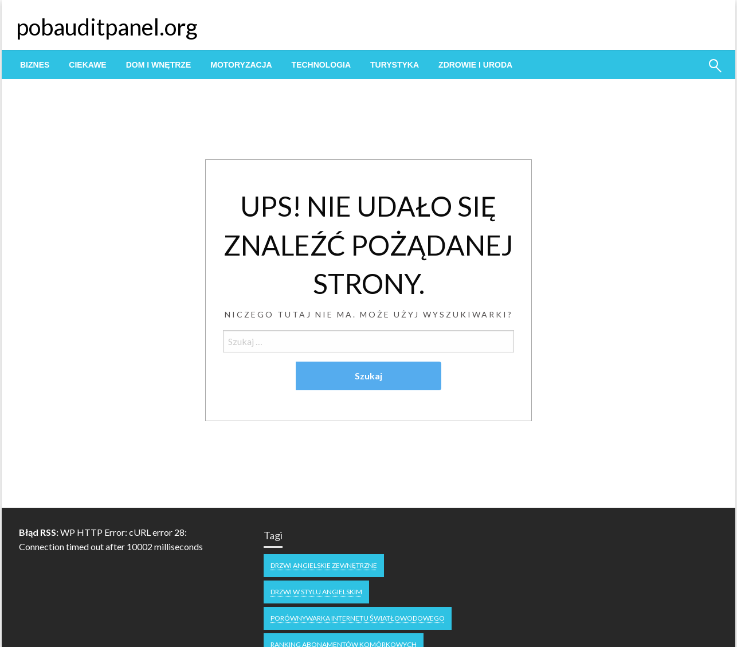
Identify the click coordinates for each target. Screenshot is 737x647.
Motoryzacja (241, 64)
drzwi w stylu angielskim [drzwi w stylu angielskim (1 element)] (316, 591)
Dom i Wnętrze (158, 64)
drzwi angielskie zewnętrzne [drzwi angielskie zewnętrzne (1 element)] (324, 565)
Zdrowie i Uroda (475, 64)
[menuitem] (34, 64)
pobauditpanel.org (107, 27)
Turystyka (394, 64)
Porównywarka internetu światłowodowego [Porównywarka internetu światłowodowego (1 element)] (358, 618)
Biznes (34, 64)
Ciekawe (87, 64)
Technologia (321, 64)
